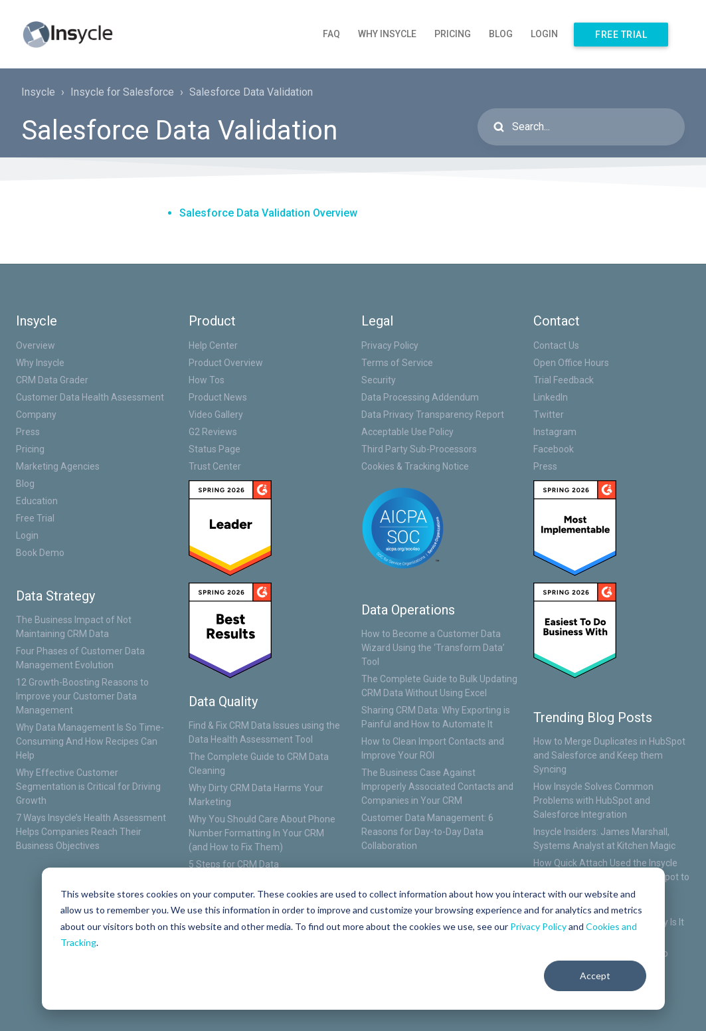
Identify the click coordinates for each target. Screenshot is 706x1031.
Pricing (452, 34)
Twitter (548, 414)
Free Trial (621, 34)
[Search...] (581, 126)
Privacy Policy (538, 926)
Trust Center (215, 466)
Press (28, 431)
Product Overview (226, 362)
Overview (35, 345)
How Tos (206, 380)
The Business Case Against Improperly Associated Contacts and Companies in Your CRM (437, 786)
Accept (595, 975)
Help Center (213, 345)
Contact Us (556, 345)
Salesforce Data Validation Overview (268, 213)
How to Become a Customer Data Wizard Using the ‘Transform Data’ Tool (433, 647)
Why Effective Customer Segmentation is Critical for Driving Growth (88, 786)
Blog (501, 34)
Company (36, 414)
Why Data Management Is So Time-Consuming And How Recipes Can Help (90, 741)
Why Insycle (387, 34)
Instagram (554, 431)
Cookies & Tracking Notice (415, 466)
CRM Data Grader (52, 380)
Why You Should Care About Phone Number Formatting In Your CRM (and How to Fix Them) (262, 833)
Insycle (38, 92)
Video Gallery (216, 414)
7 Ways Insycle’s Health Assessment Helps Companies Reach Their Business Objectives (91, 831)
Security (378, 380)
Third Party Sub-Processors (419, 449)
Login (544, 34)
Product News (218, 397)
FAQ (331, 34)
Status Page (214, 449)
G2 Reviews (213, 431)
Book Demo (40, 552)
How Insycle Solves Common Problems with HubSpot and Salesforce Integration (593, 800)
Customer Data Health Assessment (90, 397)
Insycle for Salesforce (122, 92)
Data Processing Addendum (420, 397)
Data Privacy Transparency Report (432, 414)
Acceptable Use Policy (407, 431)
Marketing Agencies (58, 466)
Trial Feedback (563, 380)
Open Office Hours (571, 362)
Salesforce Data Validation (251, 92)
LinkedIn (550, 397)
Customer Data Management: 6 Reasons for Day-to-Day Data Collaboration (427, 831)
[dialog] (353, 939)
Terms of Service (397, 362)
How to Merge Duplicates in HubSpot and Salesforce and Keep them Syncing (609, 755)
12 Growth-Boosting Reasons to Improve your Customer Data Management (82, 696)
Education (37, 501)
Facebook (553, 449)
